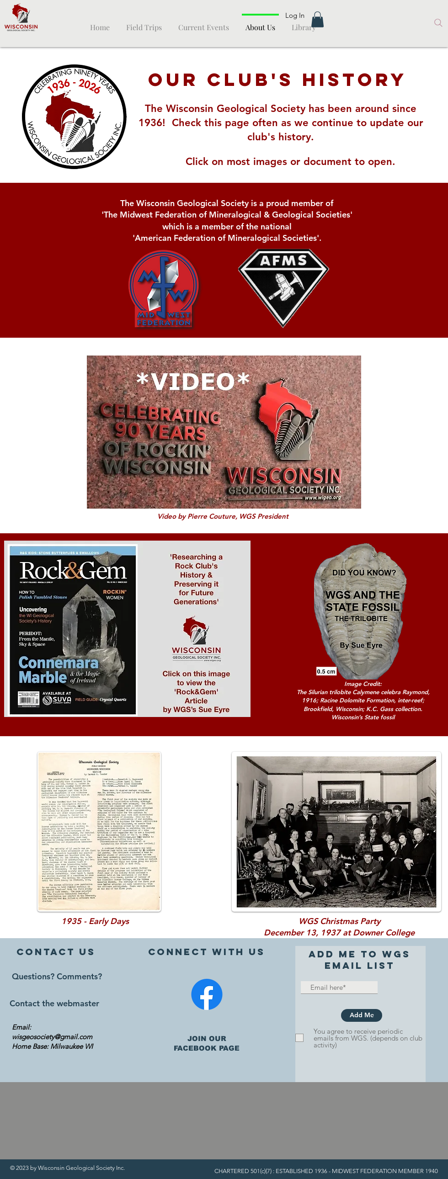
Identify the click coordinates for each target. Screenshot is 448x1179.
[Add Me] (361, 1015)
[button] (317, 19)
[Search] (438, 22)
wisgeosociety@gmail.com (52, 1036)
